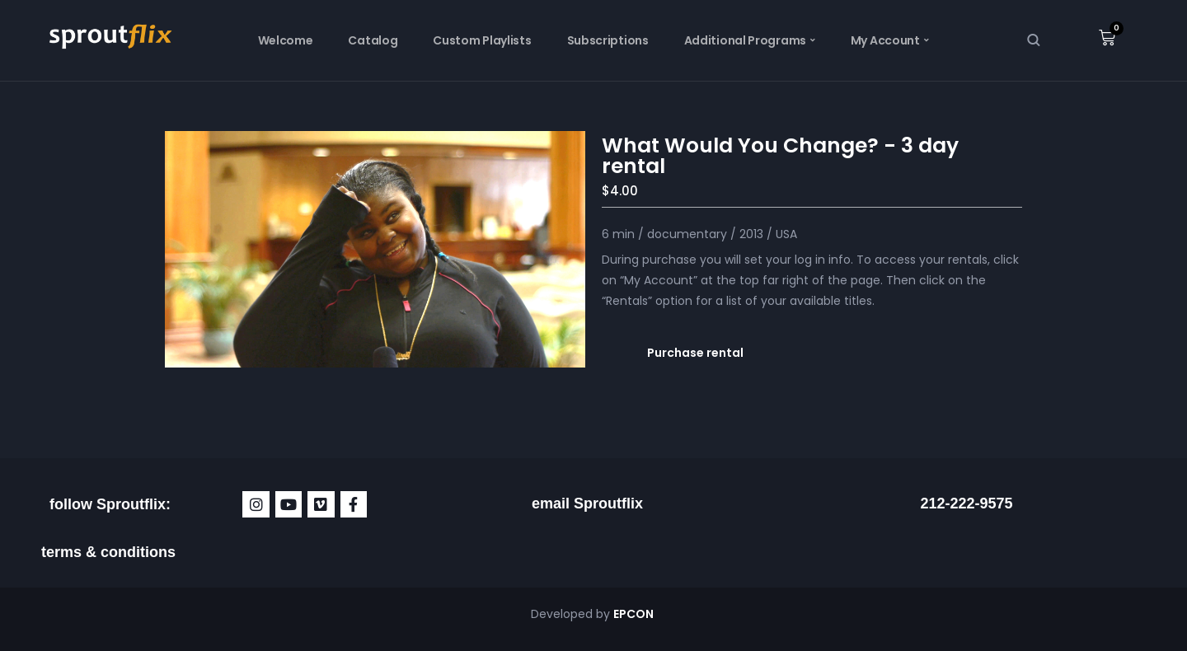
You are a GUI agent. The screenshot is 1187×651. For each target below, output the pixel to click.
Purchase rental (695, 352)
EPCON (634, 614)
